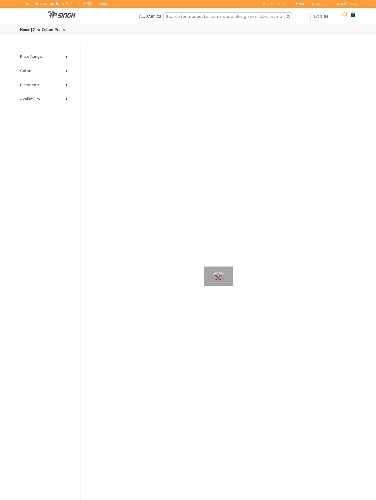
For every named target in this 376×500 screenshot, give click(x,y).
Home (25, 29)
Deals (245, 3)
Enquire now (308, 3)
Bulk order (273, 3)
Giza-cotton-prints (49, 29)
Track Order (343, 3)
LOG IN (321, 16)
